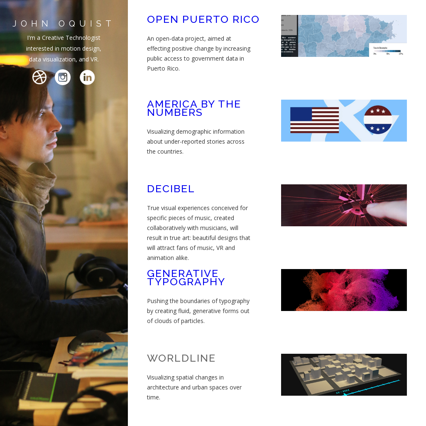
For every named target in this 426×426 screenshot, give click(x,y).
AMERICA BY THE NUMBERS (194, 108)
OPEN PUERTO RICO (203, 19)
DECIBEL (171, 188)
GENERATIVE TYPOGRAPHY (186, 277)
